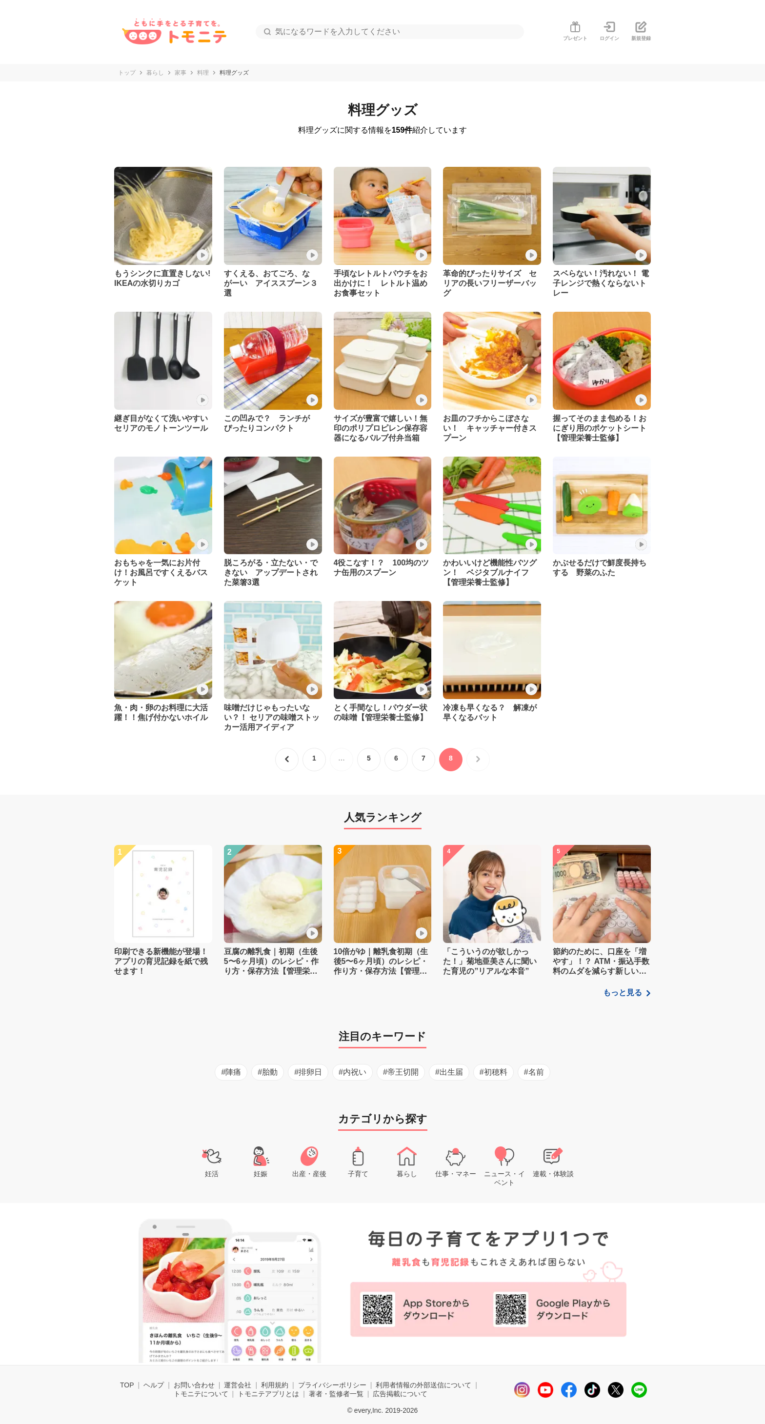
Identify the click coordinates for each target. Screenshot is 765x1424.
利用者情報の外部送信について (423, 1385)
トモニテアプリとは (268, 1394)
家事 (180, 72)
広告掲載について (400, 1394)
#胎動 (268, 1072)
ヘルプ (153, 1385)
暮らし (155, 72)
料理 (203, 72)
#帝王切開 (401, 1072)
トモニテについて (201, 1394)
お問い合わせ (194, 1385)
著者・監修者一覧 (336, 1394)
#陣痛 (231, 1072)
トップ (127, 72)
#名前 (534, 1072)
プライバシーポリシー (332, 1385)
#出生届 (449, 1072)
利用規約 (274, 1385)
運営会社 (237, 1385)
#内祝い (352, 1072)
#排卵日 (308, 1072)
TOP (127, 1385)
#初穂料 (493, 1072)
